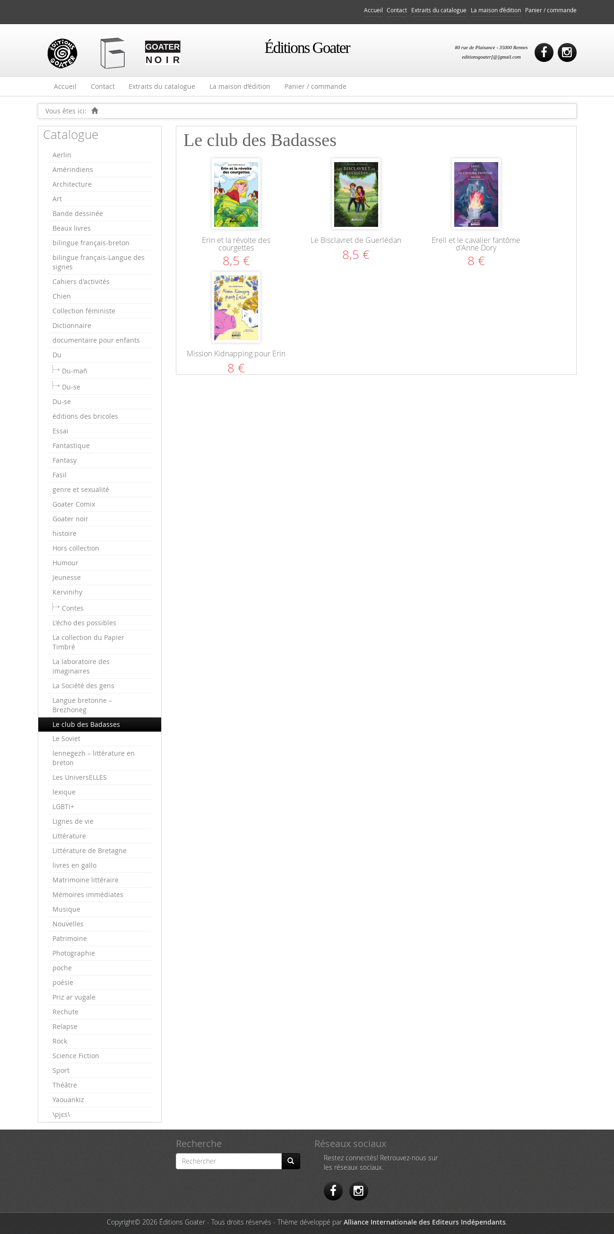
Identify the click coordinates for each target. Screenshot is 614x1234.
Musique (66, 909)
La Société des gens (83, 685)
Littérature (69, 835)
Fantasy (64, 460)
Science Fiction (75, 1055)
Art (57, 198)
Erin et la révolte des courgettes (236, 243)
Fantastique (71, 445)
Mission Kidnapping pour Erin (236, 353)
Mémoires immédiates (87, 894)
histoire (64, 533)
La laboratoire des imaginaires (81, 666)
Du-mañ (74, 370)
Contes (73, 608)
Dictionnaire (71, 325)
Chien (61, 296)
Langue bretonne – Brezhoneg (82, 705)
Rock (59, 1040)
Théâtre (64, 1084)
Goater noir (70, 518)
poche (62, 967)
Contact (397, 10)
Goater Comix (73, 504)
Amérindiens (72, 169)
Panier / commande (551, 10)
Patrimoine (69, 938)
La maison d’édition (496, 10)
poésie (62, 982)
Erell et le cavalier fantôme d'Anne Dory (476, 243)
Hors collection (75, 548)
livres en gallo (74, 865)
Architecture (72, 184)
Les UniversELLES (79, 777)
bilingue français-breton (91, 242)
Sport (60, 1070)
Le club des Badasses (86, 724)
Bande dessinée (77, 213)
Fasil (59, 474)
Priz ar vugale (73, 996)
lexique (64, 791)
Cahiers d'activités (81, 281)
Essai (60, 430)
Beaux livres (71, 228)
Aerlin (61, 154)
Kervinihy (67, 591)
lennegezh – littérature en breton (93, 758)
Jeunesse (66, 577)
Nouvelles (68, 923)
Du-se (71, 386)
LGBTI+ (63, 806)
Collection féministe (83, 310)
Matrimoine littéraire (85, 879)
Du (56, 354)
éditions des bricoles (85, 416)
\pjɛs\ (61, 1114)
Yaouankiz (68, 1099)
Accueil (373, 10)
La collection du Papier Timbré (88, 642)
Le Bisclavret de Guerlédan (356, 240)
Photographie (73, 953)
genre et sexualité (80, 489)
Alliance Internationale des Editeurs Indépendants (425, 1221)
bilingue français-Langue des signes (98, 262)
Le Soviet (66, 738)
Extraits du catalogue (439, 10)
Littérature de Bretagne (89, 850)
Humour (65, 562)
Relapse (65, 1026)
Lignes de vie (73, 821)
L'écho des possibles (84, 622)
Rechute (65, 1011)
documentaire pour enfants (96, 340)
